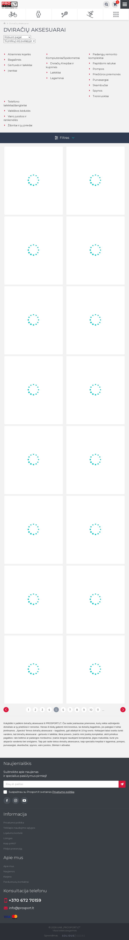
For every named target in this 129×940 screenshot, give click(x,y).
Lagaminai (55, 78)
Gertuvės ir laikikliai (17, 65)
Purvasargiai (98, 79)
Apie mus (8, 866)
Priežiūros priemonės (104, 74)
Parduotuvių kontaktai (16, 881)
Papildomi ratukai (102, 63)
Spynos (95, 90)
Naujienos (9, 871)
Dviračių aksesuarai (19, 23)
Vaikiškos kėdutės (16, 110)
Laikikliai (53, 72)
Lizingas (7, 838)
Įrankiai (10, 70)
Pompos (96, 69)
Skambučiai (98, 85)
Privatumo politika (63, 792)
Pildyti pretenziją (12, 848)
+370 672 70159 (22, 900)
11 (98, 709)
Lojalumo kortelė (13, 833)
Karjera (7, 876)
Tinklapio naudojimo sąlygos (19, 827)
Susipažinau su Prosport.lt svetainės (41, 792)
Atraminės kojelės (17, 54)
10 (91, 709)
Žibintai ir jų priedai (17, 125)
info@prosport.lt (19, 908)
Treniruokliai (98, 96)
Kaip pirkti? (9, 843)
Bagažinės (12, 59)
